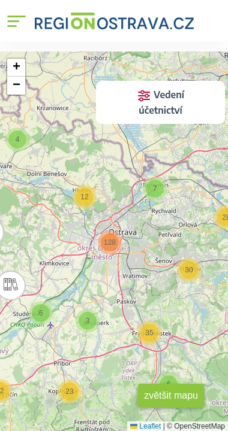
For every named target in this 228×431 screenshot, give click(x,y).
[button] (155, 189)
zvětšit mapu (171, 395)
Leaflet (145, 426)
